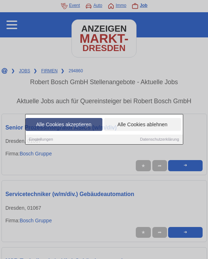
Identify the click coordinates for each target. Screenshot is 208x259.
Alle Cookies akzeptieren (63, 125)
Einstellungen (41, 139)
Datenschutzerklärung (159, 139)
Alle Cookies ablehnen (142, 125)
